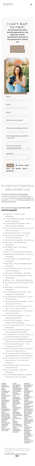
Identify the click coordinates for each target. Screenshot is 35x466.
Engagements (12, 196)
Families (19, 196)
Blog (16, 198)
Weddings (4, 196)
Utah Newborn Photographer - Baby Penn (18, 273)
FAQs (17, 454)
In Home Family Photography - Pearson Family (19, 240)
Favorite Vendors (10, 454)
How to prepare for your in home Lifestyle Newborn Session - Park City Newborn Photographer (18, 360)
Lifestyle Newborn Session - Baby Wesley (17, 233)
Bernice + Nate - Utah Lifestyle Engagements (19, 280)
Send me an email (13, 200)
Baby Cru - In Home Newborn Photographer (18, 252)
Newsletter (23, 454)
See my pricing (17, 47)
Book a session (17, 51)
